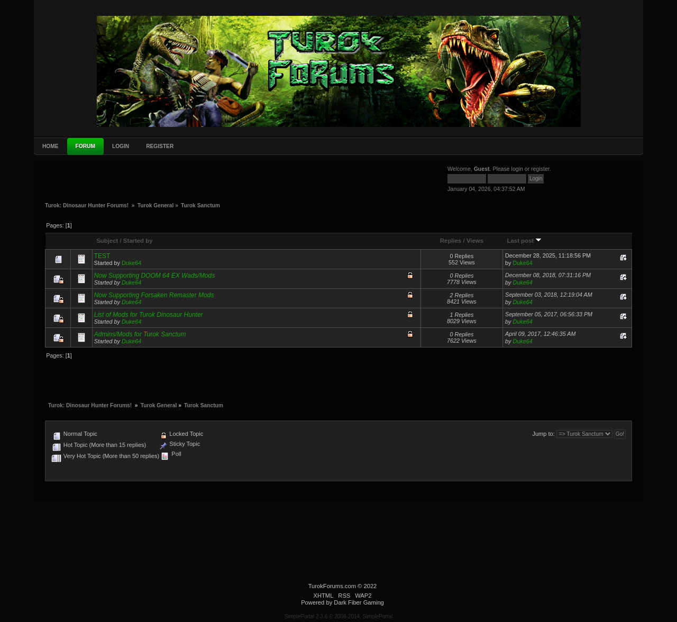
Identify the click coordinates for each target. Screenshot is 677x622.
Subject (107, 240)
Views (474, 240)
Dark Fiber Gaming (359, 602)
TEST (102, 256)
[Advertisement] (124, 180)
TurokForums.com (332, 586)
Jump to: (543, 434)
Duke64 (131, 263)
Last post (524, 240)
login (517, 169)
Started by (138, 240)
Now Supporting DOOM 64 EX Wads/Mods (154, 275)
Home (50, 146)
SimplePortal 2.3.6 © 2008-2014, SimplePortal (339, 616)
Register (159, 146)
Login (120, 146)
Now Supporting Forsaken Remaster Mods (154, 295)
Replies (451, 240)
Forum (85, 146)
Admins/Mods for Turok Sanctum (140, 334)
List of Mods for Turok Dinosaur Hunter (148, 314)
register (540, 169)
